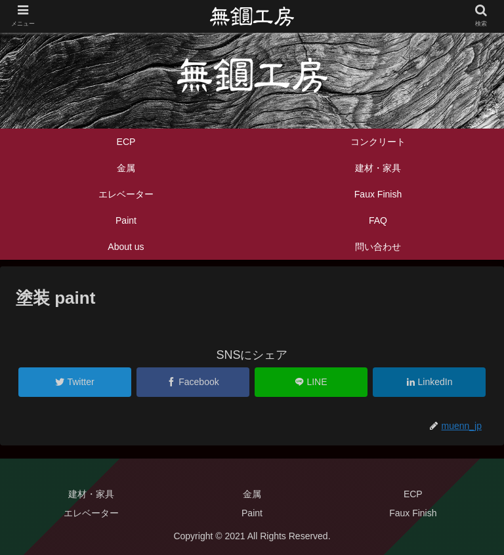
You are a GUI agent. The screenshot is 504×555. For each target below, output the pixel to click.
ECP (413, 494)
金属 (252, 494)
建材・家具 (91, 494)
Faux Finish (412, 513)
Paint (252, 513)
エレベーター (91, 513)
